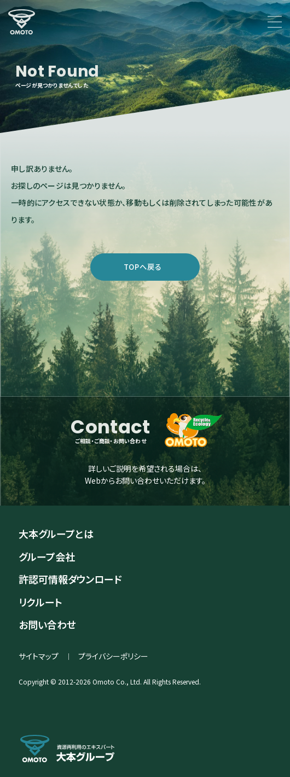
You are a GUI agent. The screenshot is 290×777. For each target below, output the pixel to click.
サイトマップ (39, 656)
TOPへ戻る (143, 267)
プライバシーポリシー (113, 656)
